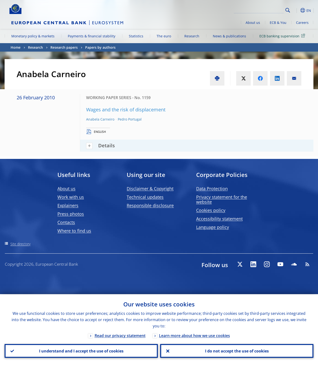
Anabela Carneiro (100, 119)
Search (288, 10)
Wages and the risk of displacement (126, 109)
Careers (302, 22)
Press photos (70, 214)
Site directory (20, 244)
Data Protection (212, 188)
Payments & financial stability (91, 36)
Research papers (64, 47)
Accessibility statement (219, 219)
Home (16, 47)
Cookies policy (210, 210)
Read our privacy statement (120, 335)
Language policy (212, 227)
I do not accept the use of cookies (237, 350)
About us (253, 22)
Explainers (67, 205)
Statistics (136, 36)
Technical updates (145, 197)
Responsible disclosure (150, 205)
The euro (164, 36)
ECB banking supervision (283, 35)
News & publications (229, 36)
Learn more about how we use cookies (194, 335)
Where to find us (74, 231)
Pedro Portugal (130, 119)
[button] (296, 10)
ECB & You (278, 22)
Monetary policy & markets (33, 36)
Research (191, 36)
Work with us (70, 197)
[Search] (259, 9)
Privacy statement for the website (221, 199)
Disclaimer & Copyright (150, 188)
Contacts (66, 222)
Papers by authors (100, 47)
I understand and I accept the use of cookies (81, 350)
